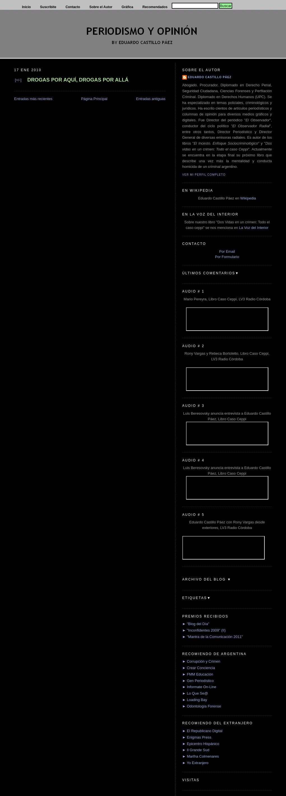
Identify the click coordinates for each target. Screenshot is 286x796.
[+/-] (18, 80)
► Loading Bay (194, 700)
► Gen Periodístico (198, 681)
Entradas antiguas (151, 99)
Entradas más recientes (33, 99)
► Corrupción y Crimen (201, 661)
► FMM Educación (197, 674)
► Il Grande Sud (196, 750)
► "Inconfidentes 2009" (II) (204, 630)
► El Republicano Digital (202, 731)
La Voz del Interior (253, 228)
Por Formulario (227, 257)
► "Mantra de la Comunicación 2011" (212, 637)
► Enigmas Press (196, 737)
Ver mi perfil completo (204, 174)
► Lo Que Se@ (195, 693)
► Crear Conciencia (198, 668)
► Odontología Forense (201, 706)
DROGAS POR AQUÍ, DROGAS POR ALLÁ (78, 80)
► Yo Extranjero (195, 763)
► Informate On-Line (199, 687)
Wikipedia (248, 198)
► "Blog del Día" (196, 624)
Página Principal (94, 99)
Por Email (227, 251)
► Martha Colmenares (200, 756)
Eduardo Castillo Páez (210, 77)
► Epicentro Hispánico (200, 744)
